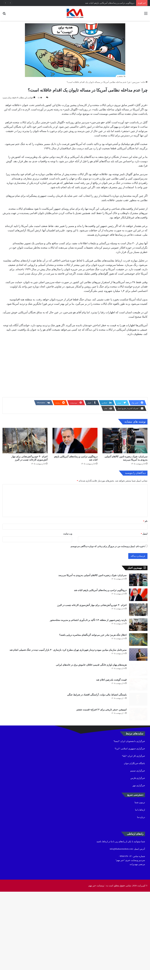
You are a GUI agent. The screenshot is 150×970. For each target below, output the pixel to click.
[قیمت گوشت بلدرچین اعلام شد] (138, 748)
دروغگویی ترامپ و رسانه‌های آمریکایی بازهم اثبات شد (109, 3)
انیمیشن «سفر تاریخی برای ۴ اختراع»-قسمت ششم (101, 782)
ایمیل (144, 553)
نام (145, 541)
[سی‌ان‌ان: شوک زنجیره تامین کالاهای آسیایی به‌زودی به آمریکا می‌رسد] (125, 450)
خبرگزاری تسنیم (137, 849)
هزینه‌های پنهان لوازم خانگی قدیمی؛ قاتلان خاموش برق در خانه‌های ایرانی (91, 719)
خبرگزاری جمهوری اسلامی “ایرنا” (130, 827)
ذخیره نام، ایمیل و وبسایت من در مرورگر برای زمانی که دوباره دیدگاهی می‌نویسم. (107, 566)
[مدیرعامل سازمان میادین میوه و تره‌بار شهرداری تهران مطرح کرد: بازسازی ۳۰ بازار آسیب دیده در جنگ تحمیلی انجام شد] (138, 706)
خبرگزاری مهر (138, 864)
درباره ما (141, 895)
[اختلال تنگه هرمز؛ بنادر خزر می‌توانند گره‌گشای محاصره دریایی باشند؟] (138, 685)
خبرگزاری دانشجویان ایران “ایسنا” (129, 819)
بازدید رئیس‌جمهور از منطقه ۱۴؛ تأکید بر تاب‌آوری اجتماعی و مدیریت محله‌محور (88, 657)
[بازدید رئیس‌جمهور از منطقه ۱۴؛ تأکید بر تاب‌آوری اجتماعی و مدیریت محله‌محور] (138, 665)
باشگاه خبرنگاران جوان (134, 841)
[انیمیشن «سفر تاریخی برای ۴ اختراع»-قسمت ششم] (138, 789)
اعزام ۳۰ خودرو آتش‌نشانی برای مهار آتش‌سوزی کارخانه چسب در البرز (92, 636)
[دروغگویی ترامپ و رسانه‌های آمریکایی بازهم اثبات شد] (75, 450)
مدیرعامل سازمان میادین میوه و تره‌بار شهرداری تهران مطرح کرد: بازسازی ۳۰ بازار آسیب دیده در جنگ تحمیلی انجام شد (68, 699)
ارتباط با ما (140, 888)
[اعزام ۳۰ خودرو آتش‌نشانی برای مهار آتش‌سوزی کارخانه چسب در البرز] (25, 450)
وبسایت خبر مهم (96, 964)
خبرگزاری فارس (137, 856)
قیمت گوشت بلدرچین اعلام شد (111, 740)
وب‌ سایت (67, 553)
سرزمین (135, 82)
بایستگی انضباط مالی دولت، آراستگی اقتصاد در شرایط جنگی (97, 761)
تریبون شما (140, 880)
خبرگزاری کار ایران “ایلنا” (133, 834)
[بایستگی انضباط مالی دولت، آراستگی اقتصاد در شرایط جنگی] (138, 769)
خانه (144, 82)
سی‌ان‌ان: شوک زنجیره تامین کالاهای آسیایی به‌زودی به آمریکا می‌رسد (92, 595)
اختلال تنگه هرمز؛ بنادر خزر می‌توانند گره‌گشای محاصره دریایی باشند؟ (93, 678)
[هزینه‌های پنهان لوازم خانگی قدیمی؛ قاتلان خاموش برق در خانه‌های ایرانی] (138, 727)
